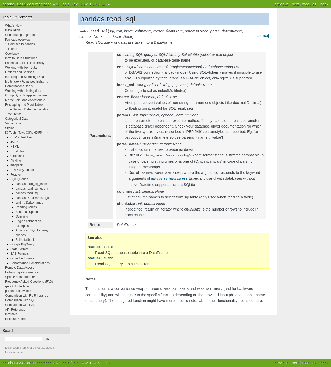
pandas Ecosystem (18, 291)
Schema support (27, 212)
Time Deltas (13, 114)
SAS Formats (19, 254)
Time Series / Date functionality (26, 109)
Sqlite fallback (25, 240)
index (324, 4)
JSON (14, 142)
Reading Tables (26, 207)
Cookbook (12, 53)
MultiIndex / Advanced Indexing (26, 81)
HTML (14, 146)
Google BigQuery (22, 244)
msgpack (16, 165)
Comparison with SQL (20, 300)
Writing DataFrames (29, 202)
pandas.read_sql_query (32, 188)
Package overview (17, 39)
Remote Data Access (19, 267)
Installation (12, 30)
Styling (9, 128)
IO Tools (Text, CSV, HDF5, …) (81, 4)
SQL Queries (19, 179)
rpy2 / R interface (17, 286)
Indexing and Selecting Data (24, 77)
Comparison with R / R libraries (26, 295)
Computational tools (19, 86)
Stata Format (19, 249)
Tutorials (11, 49)
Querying (22, 216)
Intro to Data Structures (21, 58)
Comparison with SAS (20, 305)
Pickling (15, 160)
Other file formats (22, 258)
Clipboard (17, 156)
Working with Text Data (21, 67)
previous (281, 4)
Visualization (13, 123)
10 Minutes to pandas (20, 44)
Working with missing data (23, 91)
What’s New (13, 25)
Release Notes (15, 319)
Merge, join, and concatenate (25, 100)
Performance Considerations (30, 263)
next (295, 4)
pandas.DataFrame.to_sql (33, 198)
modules (309, 4)
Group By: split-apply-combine (26, 95)
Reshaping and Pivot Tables (24, 105)
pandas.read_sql (27, 193)
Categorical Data (16, 119)
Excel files (17, 151)
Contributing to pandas (20, 35)
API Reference (15, 309)
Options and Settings (19, 72)
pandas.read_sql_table (31, 184)
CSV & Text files (21, 137)
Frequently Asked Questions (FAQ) (29, 281)
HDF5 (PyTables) (22, 170)
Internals (11, 314)
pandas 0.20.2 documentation (27, 4)
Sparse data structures (20, 277)
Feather (15, 174)
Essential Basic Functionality (24, 63)
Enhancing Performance (22, 272)
